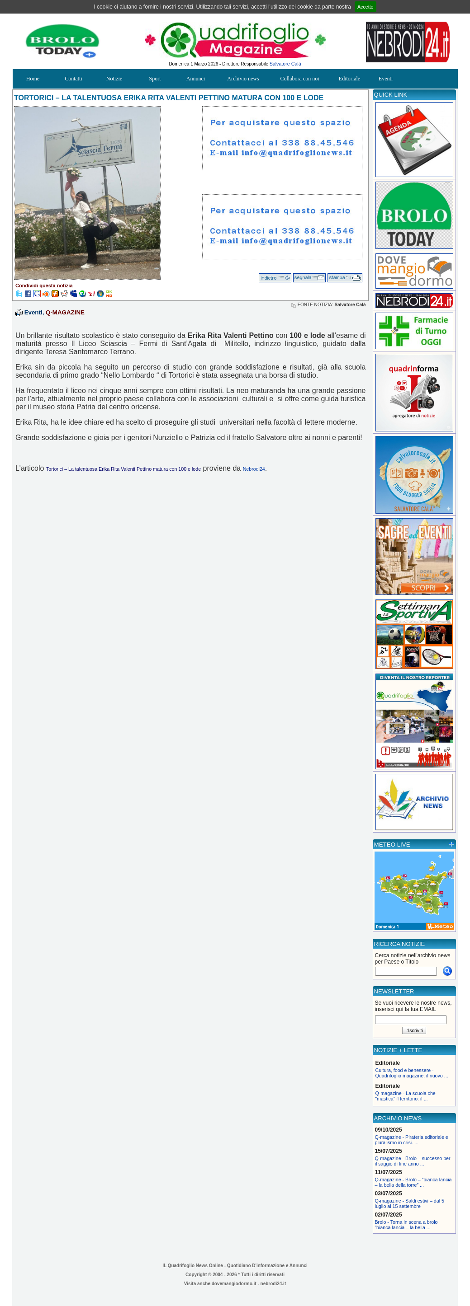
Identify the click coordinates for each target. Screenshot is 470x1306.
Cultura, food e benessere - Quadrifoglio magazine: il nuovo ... (411, 1072)
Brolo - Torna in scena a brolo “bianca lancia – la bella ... (406, 1224)
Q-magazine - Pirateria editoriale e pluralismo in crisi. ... (411, 1139)
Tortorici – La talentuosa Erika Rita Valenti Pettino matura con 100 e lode (123, 469)
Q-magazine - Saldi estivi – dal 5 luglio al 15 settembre (409, 1203)
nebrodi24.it (273, 1283)
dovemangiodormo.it (234, 1283)
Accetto (365, 6)
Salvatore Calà (285, 63)
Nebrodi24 (254, 469)
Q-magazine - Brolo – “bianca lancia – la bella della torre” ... (413, 1182)
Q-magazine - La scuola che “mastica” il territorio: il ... (405, 1096)
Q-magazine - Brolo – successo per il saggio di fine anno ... (413, 1161)
